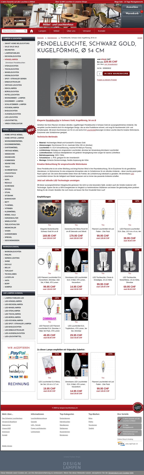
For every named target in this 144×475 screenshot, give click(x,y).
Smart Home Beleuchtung (17, 43)
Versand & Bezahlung (9, 421)
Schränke (9, 186)
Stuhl (7, 192)
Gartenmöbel (11, 148)
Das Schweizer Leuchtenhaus (12, 418)
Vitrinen (9, 208)
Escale (8, 264)
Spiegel (8, 237)
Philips (8, 255)
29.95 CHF (76, 335)
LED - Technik (35, 425)
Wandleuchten (12, 72)
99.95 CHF (103, 235)
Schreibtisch (11, 170)
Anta (7, 280)
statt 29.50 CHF (76, 289)
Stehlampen (64, 428)
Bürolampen (64, 435)
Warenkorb (132, 13)
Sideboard (10, 154)
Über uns (71, 31)
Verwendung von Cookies (118, 473)
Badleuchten (11, 111)
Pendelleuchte (52, 120)
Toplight (9, 271)
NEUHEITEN (9, 50)
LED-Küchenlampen (14, 320)
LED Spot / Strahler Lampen (18, 324)
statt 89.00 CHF (130, 289)
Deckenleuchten (13, 56)
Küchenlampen (12, 108)
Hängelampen (11, 59)
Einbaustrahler (12, 82)
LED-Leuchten (11, 117)
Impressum (6, 432)
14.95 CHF (76, 286)
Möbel (56, 31)
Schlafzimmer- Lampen (15, 104)
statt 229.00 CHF (49, 238)
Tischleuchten (12, 69)
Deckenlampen (65, 418)
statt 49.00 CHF (130, 241)
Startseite (40, 38)
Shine (7, 261)
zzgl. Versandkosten (110, 64)
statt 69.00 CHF (49, 338)
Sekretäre (10, 164)
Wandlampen (64, 425)
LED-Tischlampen (13, 314)
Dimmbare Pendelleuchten (15, 63)
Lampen (42, 31)
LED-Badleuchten (13, 327)
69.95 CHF (130, 286)
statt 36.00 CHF (76, 338)
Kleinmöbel (10, 212)
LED (132, 174)
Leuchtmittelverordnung (39, 418)
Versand (87, 31)
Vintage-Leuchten (13, 85)
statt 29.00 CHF (49, 391)
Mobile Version (7, 446)
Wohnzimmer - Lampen (15, 98)
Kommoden (10, 160)
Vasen (7, 231)
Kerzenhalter (11, 218)
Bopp (7, 284)
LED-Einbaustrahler (14, 330)
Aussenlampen (65, 432)
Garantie (34, 421)
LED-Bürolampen (13, 317)
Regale (8, 183)
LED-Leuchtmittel (13, 336)
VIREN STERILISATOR (13, 124)
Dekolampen (11, 88)
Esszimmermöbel (13, 144)
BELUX (7, 268)
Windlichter (10, 221)
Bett (7, 202)
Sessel (8, 189)
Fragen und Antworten (38, 428)
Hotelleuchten (12, 95)
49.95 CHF (49, 335)
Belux (90, 418)
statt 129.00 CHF (102, 238)
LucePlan (9, 277)
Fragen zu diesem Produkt (107, 80)
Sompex (8, 287)
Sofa (7, 180)
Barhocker (10, 199)
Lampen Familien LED (14, 298)
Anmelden (132, 7)
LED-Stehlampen (12, 311)
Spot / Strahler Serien (15, 79)
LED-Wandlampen (13, 308)
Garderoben (11, 234)
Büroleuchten (12, 92)
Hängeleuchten (65, 421)
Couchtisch (10, 173)
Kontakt (101, 31)
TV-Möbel (9, 205)
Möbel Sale (10, 215)
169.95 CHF (49, 235)
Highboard (10, 157)
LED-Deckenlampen (14, 304)
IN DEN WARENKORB (116, 73)
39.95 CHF (130, 238)
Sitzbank (9, 196)
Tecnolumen (11, 274)
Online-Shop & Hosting (125, 439)
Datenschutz (6, 425)
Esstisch (9, 176)
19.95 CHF (49, 388)
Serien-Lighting (12, 258)
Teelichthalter (12, 224)
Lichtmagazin (35, 432)
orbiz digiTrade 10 (131, 444)
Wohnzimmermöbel (14, 141)
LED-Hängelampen (13, 301)
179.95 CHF (76, 235)
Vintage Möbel (12, 151)
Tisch (7, 167)
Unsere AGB (6, 428)
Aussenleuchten (13, 114)
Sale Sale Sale (12, 47)
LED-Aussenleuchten (15, 333)
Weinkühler (10, 228)
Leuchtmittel (11, 120)
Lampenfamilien (12, 53)
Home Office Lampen (14, 138)
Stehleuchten (11, 66)
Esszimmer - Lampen (14, 101)
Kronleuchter (12, 75)
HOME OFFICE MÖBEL (14, 135)
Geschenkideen (12, 240)
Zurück (139, 38)
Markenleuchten (13, 252)
